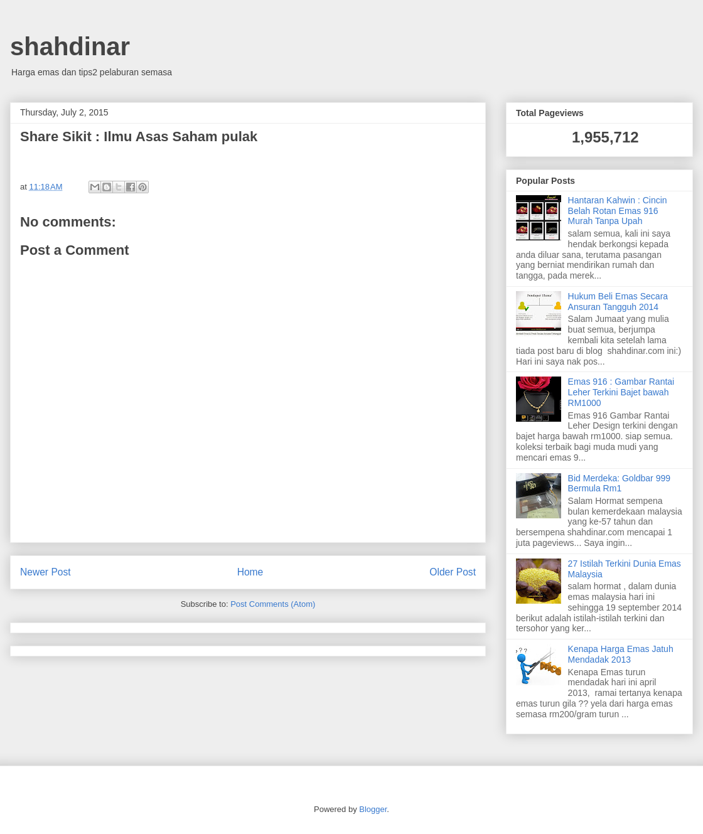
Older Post (452, 572)
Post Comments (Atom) (272, 604)
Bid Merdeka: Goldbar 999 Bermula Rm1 (619, 483)
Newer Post (45, 572)
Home (250, 572)
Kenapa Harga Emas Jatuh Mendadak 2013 (620, 654)
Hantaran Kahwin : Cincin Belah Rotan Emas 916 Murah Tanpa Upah (617, 211)
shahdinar (70, 46)
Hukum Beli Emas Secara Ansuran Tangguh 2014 (618, 301)
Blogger (373, 809)
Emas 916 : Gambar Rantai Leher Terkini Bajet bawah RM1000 (621, 392)
